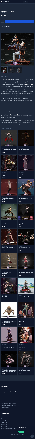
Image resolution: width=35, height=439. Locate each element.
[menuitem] (4, 69)
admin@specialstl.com (6, 392)
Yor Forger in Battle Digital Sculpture (25, 199)
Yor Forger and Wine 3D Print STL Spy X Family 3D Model (9, 371)
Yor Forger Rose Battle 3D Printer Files (25, 371)
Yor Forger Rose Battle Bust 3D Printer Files (9, 322)
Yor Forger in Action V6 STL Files (25, 224)
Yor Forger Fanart (23, 174)
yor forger (7, 26)
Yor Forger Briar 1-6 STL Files (25, 248)
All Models (5, 6)
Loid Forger (21, 321)
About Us (3, 418)
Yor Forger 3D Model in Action (9, 223)
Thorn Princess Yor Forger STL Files (8, 297)
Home (2, 6)
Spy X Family (17, 6)
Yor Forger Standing (24, 149)
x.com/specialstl (5, 407)
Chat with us (21, 431)
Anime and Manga (11, 6)
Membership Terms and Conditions (9, 428)
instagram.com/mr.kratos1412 (9, 405)
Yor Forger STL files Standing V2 (7, 273)
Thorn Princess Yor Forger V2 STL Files (25, 346)
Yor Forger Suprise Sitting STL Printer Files (25, 297)
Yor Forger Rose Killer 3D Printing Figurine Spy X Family (8, 346)
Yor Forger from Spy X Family (9, 149)
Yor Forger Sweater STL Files (26, 272)
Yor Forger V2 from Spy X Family (8, 174)
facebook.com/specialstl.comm (9, 403)
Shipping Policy (4, 424)
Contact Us (3, 420)
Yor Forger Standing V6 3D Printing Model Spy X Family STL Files (8, 248)
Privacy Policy (4, 422)
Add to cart (19, 21)
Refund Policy (4, 426)
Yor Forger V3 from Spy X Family (8, 199)
